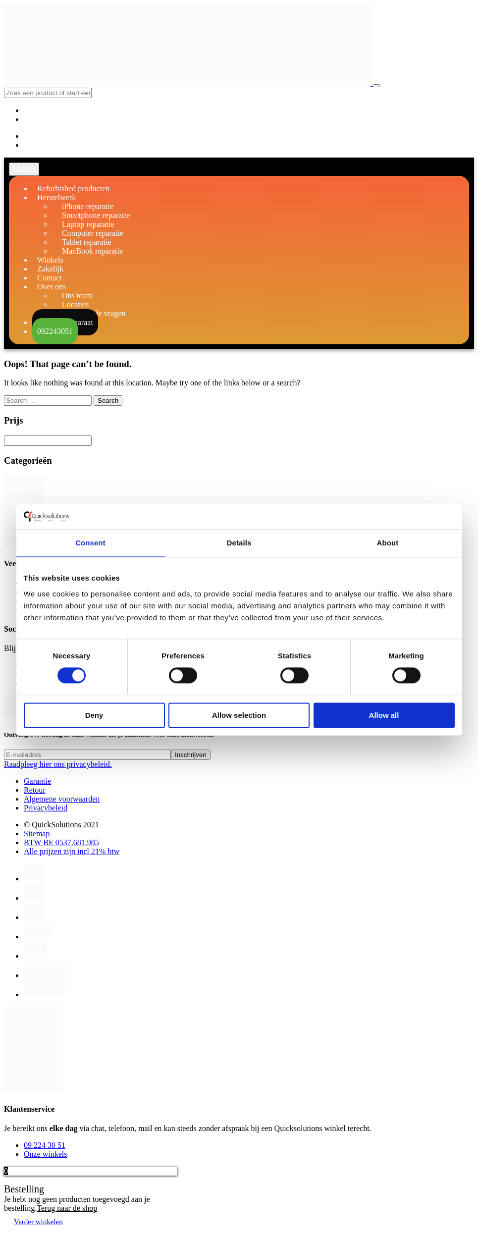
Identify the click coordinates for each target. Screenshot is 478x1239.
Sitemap (37, 833)
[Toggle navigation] (376, 85)
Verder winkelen (38, 1222)
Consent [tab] (90, 543)
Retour (35, 790)
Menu (24, 169)
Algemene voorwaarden (62, 799)
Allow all (384, 715)
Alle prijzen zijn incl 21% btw (71, 851)
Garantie (37, 781)
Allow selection (239, 715)
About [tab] (388, 543)
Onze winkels (45, 1154)
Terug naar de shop (67, 1208)
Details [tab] (239, 543)
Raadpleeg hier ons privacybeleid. (58, 764)
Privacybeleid (45, 808)
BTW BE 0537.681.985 (61, 842)
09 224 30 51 (44, 1145)
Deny (94, 715)
